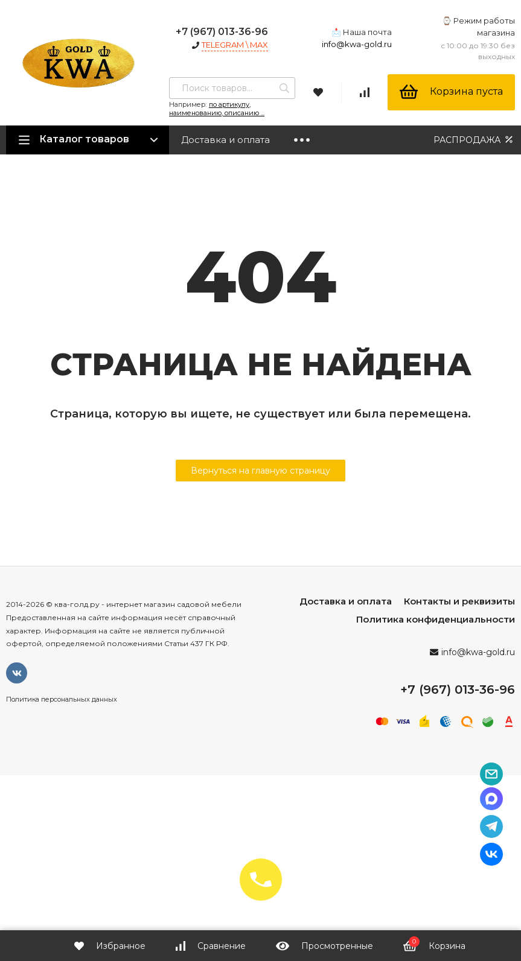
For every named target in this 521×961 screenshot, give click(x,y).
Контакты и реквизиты (459, 601)
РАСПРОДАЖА (474, 139)
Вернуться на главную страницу (260, 470)
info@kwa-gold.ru (357, 44)
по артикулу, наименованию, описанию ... (216, 108)
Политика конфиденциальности (435, 619)
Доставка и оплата (225, 139)
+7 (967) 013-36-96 (222, 31)
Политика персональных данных (61, 699)
